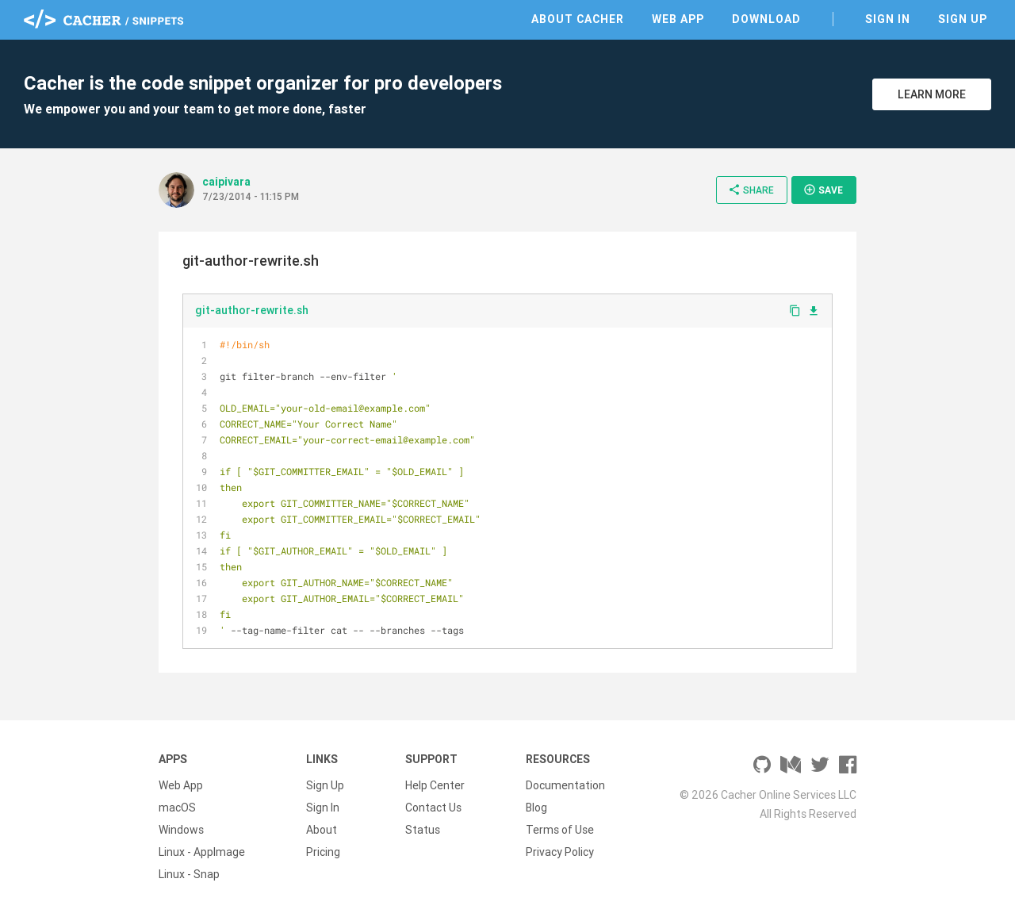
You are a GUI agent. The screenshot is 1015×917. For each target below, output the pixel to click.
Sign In (887, 19)
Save (823, 189)
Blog (536, 807)
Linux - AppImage (202, 852)
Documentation (565, 785)
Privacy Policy (560, 852)
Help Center (435, 785)
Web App (678, 19)
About (321, 830)
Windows (181, 830)
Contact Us (433, 807)
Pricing (323, 852)
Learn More (932, 94)
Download (766, 19)
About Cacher (577, 19)
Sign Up (962, 19)
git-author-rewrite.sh (251, 310)
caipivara (226, 182)
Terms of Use (560, 830)
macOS (177, 807)
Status (422, 830)
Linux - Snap (189, 874)
